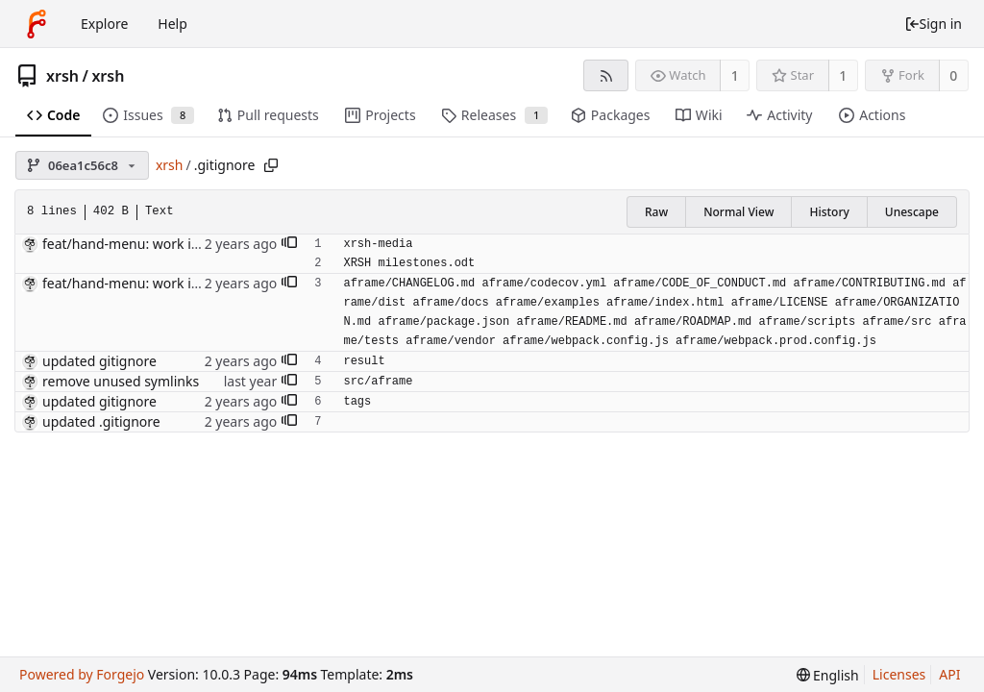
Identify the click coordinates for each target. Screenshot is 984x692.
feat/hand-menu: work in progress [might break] (195, 244)
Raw (656, 212)
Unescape (912, 212)
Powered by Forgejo (81, 674)
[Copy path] (271, 165)
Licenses (899, 674)
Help (172, 23)
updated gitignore (99, 361)
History (829, 212)
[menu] (828, 675)
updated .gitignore (101, 421)
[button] (289, 244)
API (949, 674)
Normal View (738, 212)
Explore (104, 23)
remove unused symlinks (120, 381)
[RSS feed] (605, 75)
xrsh (62, 76)
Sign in (933, 23)
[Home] (36, 24)
